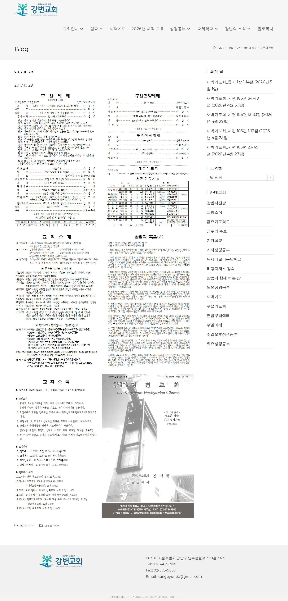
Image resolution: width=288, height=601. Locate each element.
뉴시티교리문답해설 (224, 259)
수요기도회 (216, 306)
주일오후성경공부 (222, 334)
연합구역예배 (218, 315)
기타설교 (214, 240)
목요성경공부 (218, 287)
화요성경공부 (218, 343)
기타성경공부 (218, 250)
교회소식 (214, 212)
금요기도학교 (218, 221)
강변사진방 (216, 203)
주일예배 (214, 325)
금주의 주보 (266, 47)
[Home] (214, 47)
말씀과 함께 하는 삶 (224, 278)
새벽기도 (214, 296)
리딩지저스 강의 (221, 268)
